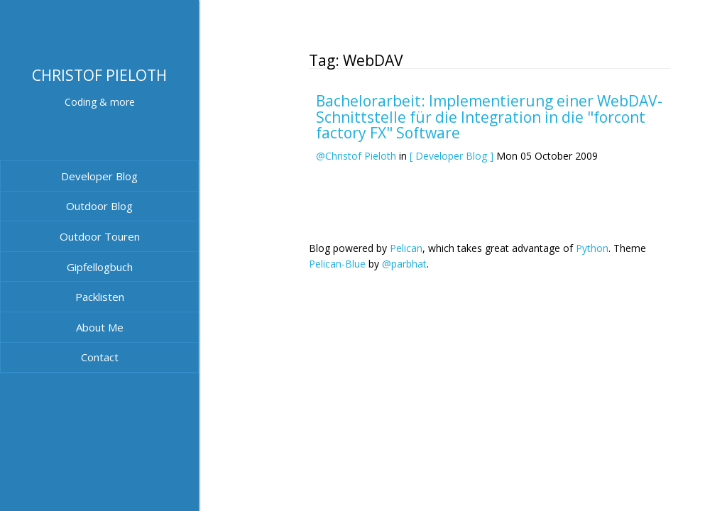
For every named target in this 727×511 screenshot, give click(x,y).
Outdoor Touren (100, 236)
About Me (100, 327)
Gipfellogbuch (100, 267)
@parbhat (404, 263)
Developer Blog (99, 176)
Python (592, 248)
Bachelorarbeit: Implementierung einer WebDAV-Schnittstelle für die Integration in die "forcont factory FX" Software (489, 117)
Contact (100, 357)
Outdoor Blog (99, 206)
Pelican (406, 248)
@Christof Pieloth (356, 156)
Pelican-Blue (337, 263)
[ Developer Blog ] (451, 156)
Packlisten (99, 297)
